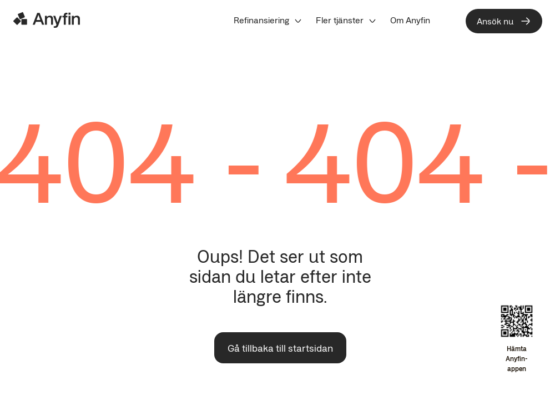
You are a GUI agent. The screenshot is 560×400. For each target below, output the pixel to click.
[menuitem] (268, 20)
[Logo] (46, 20)
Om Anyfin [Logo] (410, 20)
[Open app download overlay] (517, 339)
